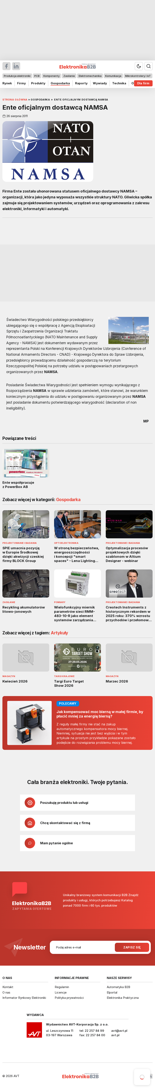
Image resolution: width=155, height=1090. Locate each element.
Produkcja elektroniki (17, 75)
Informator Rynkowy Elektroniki (24, 998)
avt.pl (115, 1035)
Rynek (7, 83)
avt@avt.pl (119, 1031)
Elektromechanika (90, 75)
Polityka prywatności (69, 998)
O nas (6, 992)
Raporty (81, 83)
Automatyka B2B (118, 987)
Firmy (21, 83)
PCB (37, 75)
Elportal (112, 992)
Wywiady (100, 83)
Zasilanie (69, 75)
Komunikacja (113, 75)
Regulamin (62, 987)
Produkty (38, 83)
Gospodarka (60, 83)
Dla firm (143, 83)
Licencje (61, 992)
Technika (119, 83)
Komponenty (51, 75)
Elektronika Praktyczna (123, 998)
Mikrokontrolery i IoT (138, 75)
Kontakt (7, 987)
